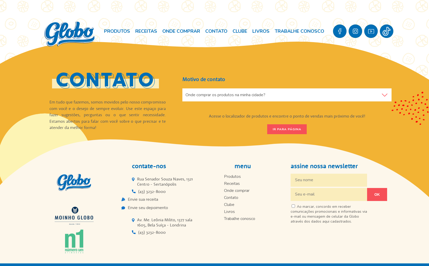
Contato (216, 31)
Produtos (117, 31)
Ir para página (287, 129)
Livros (261, 31)
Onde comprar (181, 31)
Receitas (146, 31)
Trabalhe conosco (299, 31)
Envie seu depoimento (148, 208)
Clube (240, 31)
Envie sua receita (143, 199)
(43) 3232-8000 (152, 191)
